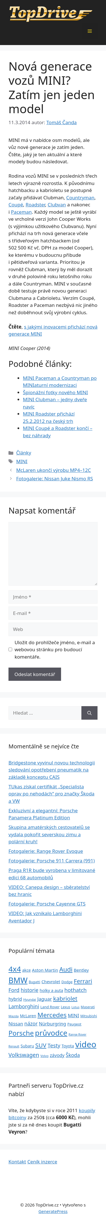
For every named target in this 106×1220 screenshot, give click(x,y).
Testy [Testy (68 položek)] (53, 1045)
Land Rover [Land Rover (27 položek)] (50, 1006)
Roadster (35, 204)
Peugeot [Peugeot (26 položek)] (74, 1024)
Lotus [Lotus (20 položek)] (75, 1007)
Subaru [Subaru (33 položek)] (27, 1046)
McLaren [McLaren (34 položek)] (28, 1015)
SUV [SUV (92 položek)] (40, 1045)
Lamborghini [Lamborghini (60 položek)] (23, 1006)
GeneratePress (53, 1211)
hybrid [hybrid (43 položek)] (15, 999)
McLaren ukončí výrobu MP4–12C (53, 470)
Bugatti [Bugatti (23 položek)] (34, 982)
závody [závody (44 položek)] (57, 1055)
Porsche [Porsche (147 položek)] (21, 1033)
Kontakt (17, 1161)
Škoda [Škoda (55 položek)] (73, 1055)
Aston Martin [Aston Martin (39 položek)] (45, 970)
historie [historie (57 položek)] (29, 990)
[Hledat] (89, 713)
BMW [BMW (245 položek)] (17, 980)
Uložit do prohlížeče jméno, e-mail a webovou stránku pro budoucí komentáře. (55, 649)
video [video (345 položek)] (85, 1044)
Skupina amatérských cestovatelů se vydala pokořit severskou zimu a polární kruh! (49, 834)
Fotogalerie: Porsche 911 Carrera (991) (51, 860)
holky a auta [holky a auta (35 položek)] (51, 990)
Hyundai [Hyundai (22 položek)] (29, 999)
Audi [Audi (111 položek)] (66, 969)
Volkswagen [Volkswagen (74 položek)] (23, 1055)
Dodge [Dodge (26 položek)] (66, 982)
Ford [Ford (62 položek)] (14, 990)
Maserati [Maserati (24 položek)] (88, 1007)
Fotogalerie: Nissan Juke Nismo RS (54, 478)
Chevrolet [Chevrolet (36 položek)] (51, 981)
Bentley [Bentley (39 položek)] (81, 970)
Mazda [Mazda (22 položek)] (13, 1016)
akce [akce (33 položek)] (26, 970)
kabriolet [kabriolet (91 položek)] (65, 998)
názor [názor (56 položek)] (31, 1023)
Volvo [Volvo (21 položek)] (44, 1056)
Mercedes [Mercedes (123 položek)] (52, 1015)
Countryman (80, 197)
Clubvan (57, 204)
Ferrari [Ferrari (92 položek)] (83, 981)
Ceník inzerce (42, 1161)
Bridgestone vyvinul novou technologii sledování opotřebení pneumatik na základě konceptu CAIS (51, 769)
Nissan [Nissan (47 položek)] (15, 1023)
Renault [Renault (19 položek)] (13, 1046)
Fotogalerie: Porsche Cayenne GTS (47, 903)
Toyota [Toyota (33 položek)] (68, 1046)
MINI (21, 461)
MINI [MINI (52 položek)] (73, 1015)
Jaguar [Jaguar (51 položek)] (44, 999)
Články (23, 452)
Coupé (15, 204)
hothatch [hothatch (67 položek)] (75, 989)
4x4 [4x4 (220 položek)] (14, 969)
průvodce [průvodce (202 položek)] (51, 1033)
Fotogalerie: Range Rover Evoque (45, 851)
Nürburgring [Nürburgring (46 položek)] (52, 1024)
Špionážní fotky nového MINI (55, 392)
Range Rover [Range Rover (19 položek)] (77, 1034)
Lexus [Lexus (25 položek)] (65, 1007)
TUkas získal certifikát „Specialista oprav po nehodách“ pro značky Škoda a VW (51, 793)
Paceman (21, 212)
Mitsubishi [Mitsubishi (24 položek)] (88, 1016)
